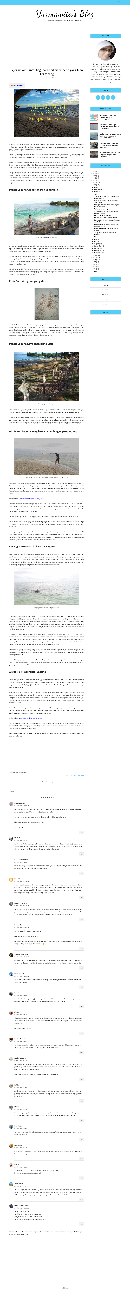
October (97, 248)
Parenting (105, 290)
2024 (94, 266)
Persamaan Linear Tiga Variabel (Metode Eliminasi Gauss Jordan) (109, 126)
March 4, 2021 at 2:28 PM (21, 1061)
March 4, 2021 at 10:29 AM (21, 976)
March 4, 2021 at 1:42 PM (21, 1041)
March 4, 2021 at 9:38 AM (21, 927)
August (96, 244)
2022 (94, 262)
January (96, 187)
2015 (94, 178)
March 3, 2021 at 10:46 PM (21, 862)
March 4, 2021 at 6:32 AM (21, 906)
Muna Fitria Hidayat (21, 1205)
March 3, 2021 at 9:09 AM (21, 806)
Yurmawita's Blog (65, 14)
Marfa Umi (18, 838)
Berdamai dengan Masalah (103, 215)
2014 (94, 176)
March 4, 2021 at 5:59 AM (21, 881)
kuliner (105, 304)
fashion (105, 299)
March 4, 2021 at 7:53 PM (21, 1128)
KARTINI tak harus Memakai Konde (106, 218)
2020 (94, 257)
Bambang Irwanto (21, 903)
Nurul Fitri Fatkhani (21, 860)
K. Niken (17, 1085)
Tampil (19, 85)
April (95, 194)
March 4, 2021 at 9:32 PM (21, 1167)
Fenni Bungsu (19, 973)
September (97, 246)
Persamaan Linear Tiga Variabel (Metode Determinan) (108, 117)
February (97, 189)
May (95, 237)
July (95, 241)
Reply (81, 832)
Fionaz (16, 993)
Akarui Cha (18, 1012)
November (97, 250)
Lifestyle (105, 285)
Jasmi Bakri (18, 1184)
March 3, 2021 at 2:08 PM (21, 840)
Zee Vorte (18, 1126)
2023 (94, 264)
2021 (94, 260)
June (95, 239)
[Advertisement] (46, 48)
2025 (94, 269)
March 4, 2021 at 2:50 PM (21, 1087)
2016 (94, 180)
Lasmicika (18, 1145)
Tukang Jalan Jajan (21, 954)
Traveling (49, 782)
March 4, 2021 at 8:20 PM (21, 1148)
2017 (94, 182)
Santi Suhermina (20, 1039)
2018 (94, 185)
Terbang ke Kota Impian (102, 209)
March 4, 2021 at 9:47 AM (21, 957)
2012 (94, 171)
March (96, 192)
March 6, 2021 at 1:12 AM (21, 1208)
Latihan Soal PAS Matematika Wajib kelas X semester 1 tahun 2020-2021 (110, 136)
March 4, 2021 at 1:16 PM (21, 995)
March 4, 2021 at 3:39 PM (21, 1109)
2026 (94, 271)
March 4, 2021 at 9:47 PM (21, 1186)
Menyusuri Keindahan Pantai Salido (30, 718)
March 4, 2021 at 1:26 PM (21, 1014)
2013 (94, 173)
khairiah (17, 1107)
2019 (94, 255)
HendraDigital (19, 803)
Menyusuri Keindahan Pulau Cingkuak (31, 499)
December (97, 253)
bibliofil (17, 879)
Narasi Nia (18, 925)
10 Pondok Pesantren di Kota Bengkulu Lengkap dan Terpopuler (110, 155)
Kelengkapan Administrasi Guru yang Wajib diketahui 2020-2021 (109, 145)
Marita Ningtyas (20, 1058)
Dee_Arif (17, 1164)
